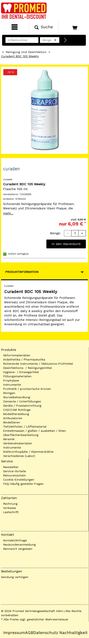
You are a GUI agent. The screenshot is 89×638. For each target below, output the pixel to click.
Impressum (14, 632)
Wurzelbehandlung (16, 397)
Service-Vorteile (14, 471)
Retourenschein (14, 475)
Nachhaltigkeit (73, 632)
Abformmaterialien (16, 355)
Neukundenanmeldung (19, 544)
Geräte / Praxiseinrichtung (22, 405)
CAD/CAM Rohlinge (17, 409)
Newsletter (11, 467)
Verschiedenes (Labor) (19, 456)
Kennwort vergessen (17, 548)
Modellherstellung (16, 414)
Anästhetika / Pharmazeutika (24, 359)
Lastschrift (11, 512)
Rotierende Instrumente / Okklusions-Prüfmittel (38, 363)
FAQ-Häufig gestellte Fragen (23, 483)
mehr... (8, 213)
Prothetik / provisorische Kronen (27, 388)
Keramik (9, 439)
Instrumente (12, 384)
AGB (29, 632)
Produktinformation (21, 272)
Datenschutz (45, 632)
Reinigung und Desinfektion (26, 52)
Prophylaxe (11, 380)
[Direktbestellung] (65, 40)
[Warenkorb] (73, 27)
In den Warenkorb (66, 244)
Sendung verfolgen (14, 577)
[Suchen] (43, 27)
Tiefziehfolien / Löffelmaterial (24, 426)
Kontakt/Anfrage (15, 540)
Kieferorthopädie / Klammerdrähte (28, 451)
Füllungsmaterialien (17, 376)
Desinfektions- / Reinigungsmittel (27, 368)
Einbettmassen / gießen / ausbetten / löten (34, 430)
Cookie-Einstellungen (18, 479)
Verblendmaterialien (17, 443)
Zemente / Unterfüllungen (22, 401)
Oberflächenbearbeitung (20, 435)
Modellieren (11, 422)
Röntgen (9, 393)
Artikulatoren (12, 418)
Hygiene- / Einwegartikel (21, 372)
